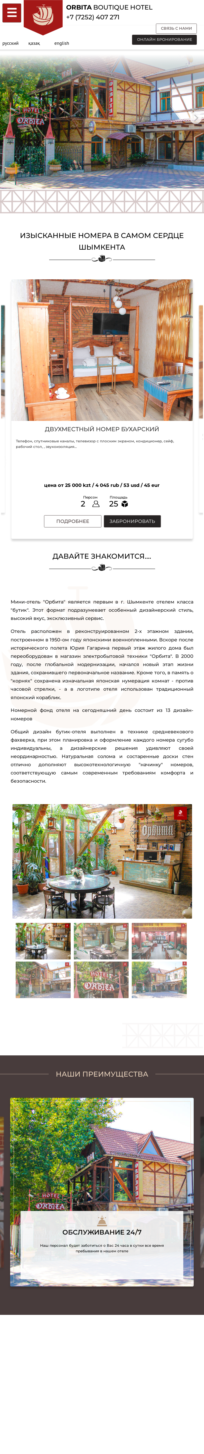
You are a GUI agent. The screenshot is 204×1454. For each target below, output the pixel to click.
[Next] (196, 118)
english (61, 43)
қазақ (34, 43)
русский (10, 43)
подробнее (72, 521)
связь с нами (176, 28)
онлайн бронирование (164, 39)
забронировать (132, 521)
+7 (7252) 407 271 (93, 17)
